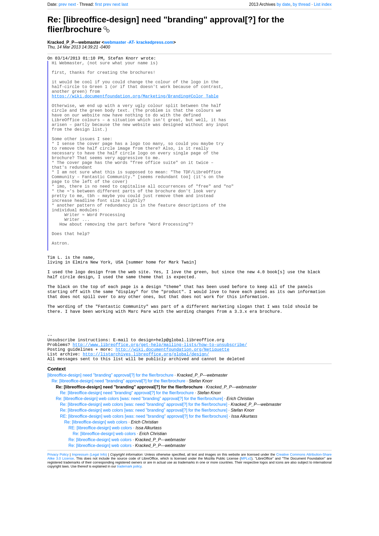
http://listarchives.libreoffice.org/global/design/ (146, 418)
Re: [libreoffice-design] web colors (95, 487)
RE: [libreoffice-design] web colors (100, 493)
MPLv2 (246, 524)
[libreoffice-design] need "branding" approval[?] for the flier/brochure (110, 440)
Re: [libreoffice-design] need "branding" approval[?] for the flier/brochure (118, 446)
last (125, 4)
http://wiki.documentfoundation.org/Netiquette (172, 413)
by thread (301, 4)
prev (63, 4)
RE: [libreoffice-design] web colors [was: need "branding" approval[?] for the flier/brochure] (144, 482)
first (98, 4)
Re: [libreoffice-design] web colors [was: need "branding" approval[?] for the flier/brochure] (139, 464)
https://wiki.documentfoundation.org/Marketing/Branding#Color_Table (135, 105)
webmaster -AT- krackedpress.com (138, 42)
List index (323, 4)
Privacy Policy (58, 520)
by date (283, 4)
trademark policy (129, 532)
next (72, 4)
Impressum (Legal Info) (89, 520)
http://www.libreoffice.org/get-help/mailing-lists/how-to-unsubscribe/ (160, 407)
